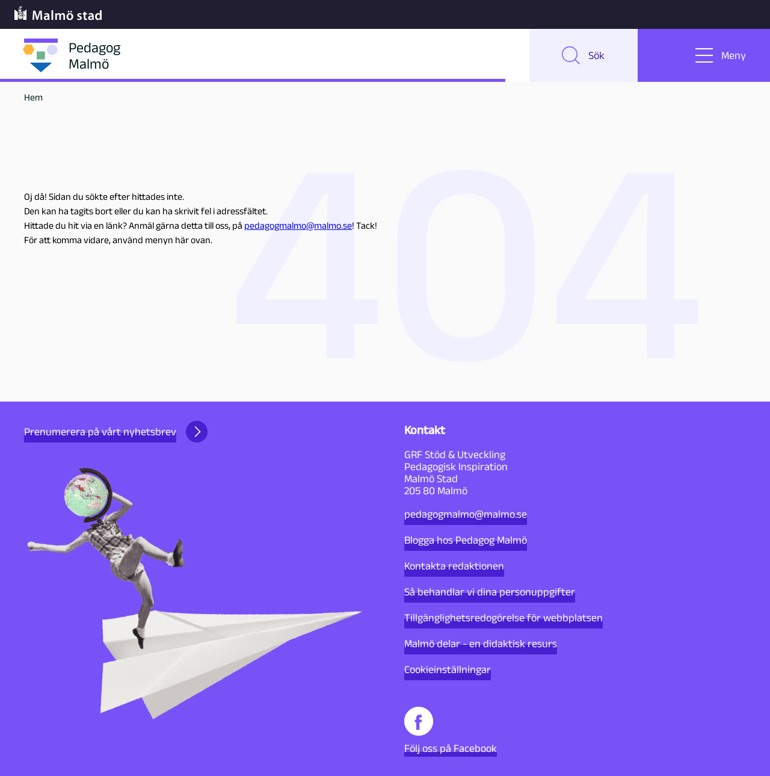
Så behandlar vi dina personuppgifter (489, 592)
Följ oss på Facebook (450, 730)
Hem (33, 97)
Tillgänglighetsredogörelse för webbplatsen (503, 618)
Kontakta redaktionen (454, 566)
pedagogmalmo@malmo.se (298, 225)
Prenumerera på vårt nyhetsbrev (116, 431)
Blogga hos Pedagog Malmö (465, 540)
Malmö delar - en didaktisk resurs (480, 644)
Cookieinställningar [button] (447, 669)
